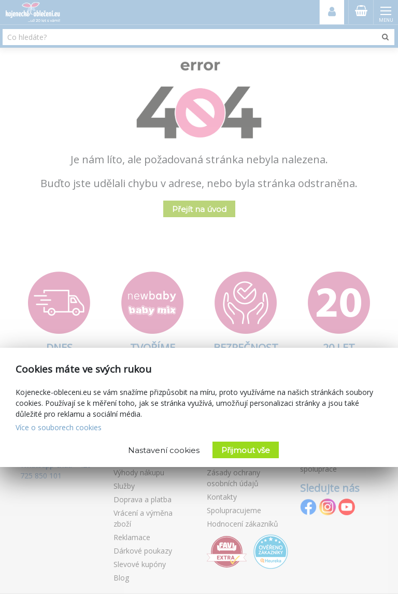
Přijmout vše (245, 450)
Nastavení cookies (164, 450)
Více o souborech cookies (59, 427)
